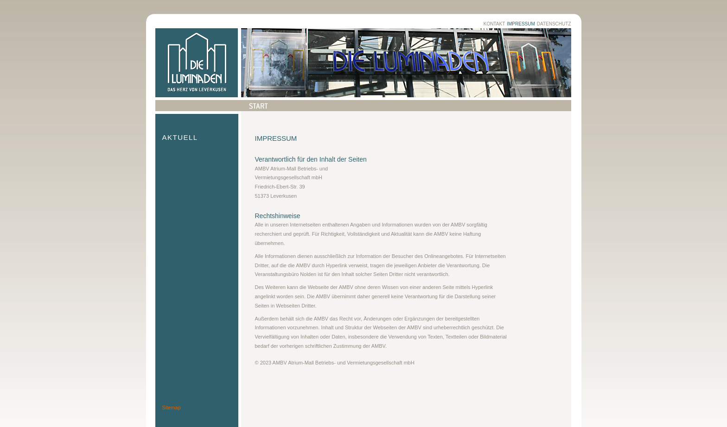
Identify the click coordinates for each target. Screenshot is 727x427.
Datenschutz (554, 23)
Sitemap (171, 407)
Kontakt (494, 23)
